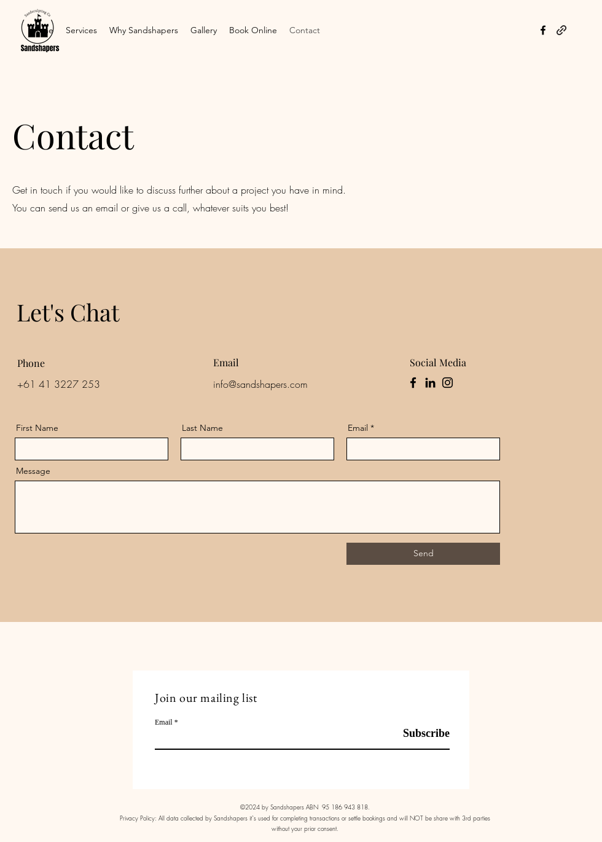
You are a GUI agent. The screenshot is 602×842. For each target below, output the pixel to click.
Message (33, 470)
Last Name (202, 427)
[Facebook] (413, 383)
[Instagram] (447, 383)
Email (358, 427)
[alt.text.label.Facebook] (543, 30)
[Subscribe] (419, 733)
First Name (37, 427)
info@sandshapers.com (260, 384)
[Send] (423, 554)
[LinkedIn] (430, 383)
